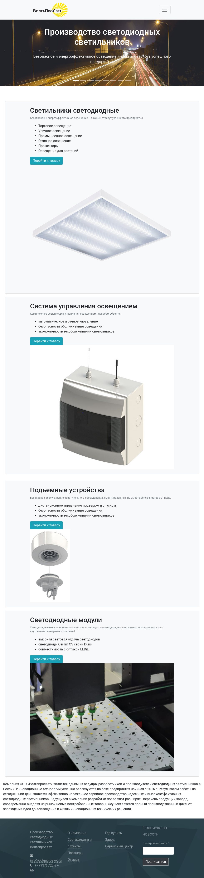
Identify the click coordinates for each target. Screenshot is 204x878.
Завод (110, 840)
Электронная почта (156, 843)
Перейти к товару (46, 161)
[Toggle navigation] (165, 10)
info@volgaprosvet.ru (46, 860)
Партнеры (75, 853)
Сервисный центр (119, 846)
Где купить (113, 833)
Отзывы (74, 860)
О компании (77, 833)
